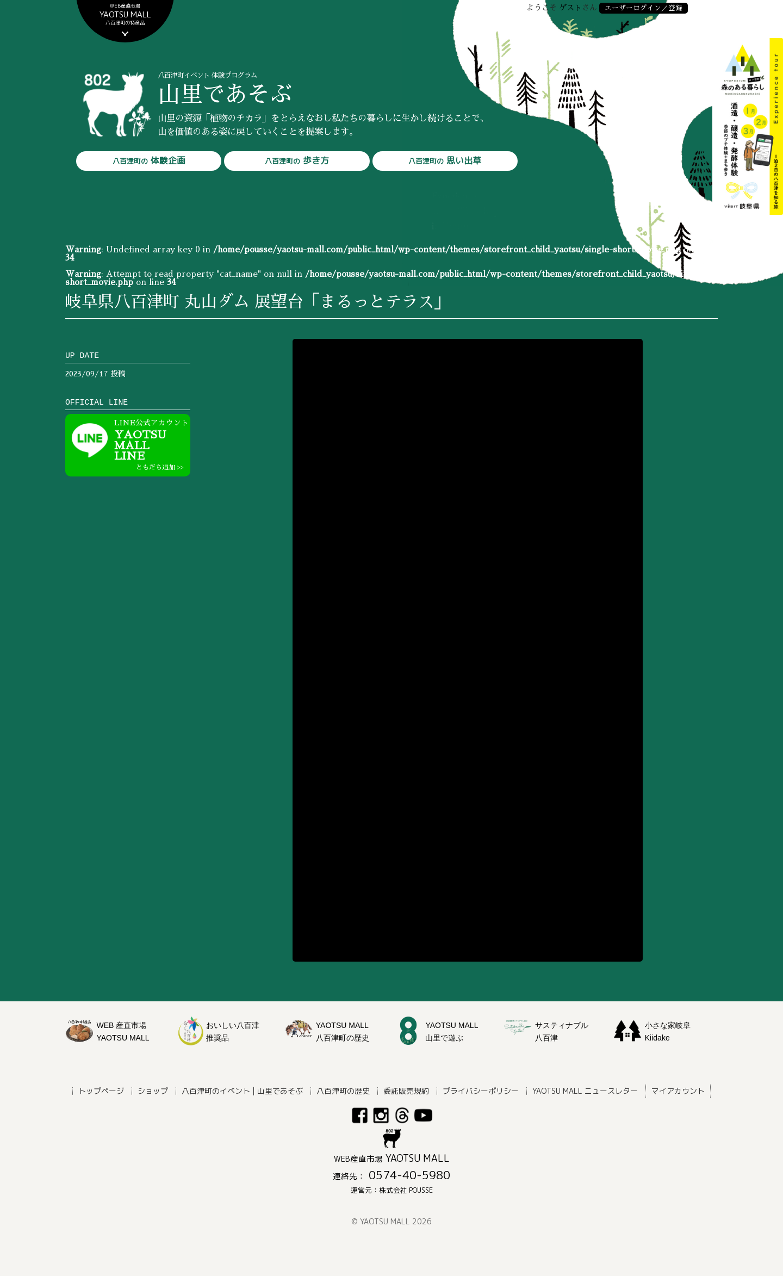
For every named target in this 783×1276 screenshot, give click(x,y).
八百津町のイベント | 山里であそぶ (242, 1091)
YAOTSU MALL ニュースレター (585, 1091)
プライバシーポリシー (481, 1091)
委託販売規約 (406, 1091)
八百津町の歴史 (343, 1091)
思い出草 (444, 160)
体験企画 (149, 160)
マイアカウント (678, 1091)
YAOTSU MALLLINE (152, 444)
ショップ (153, 1091)
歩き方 (297, 160)
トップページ (101, 1091)
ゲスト (570, 7)
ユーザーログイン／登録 (643, 7)
